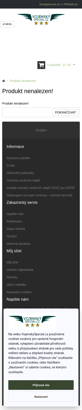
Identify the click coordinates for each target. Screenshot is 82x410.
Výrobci (12, 236)
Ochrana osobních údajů (23, 180)
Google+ (41, 130)
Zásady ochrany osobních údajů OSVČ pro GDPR (41, 188)
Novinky (12, 277)
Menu (7, 24)
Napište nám (15, 214)
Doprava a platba (18, 158)
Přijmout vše (41, 385)
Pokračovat (65, 112)
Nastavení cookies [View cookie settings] (19, 292)
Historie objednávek (20, 270)
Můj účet (12, 262)
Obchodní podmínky (20, 173)
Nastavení (41, 396)
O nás (11, 165)
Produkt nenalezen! (23, 81)
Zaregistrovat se (49, 4)
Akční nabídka (16, 284)
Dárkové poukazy (18, 243)
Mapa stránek (16, 229)
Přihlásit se (71, 4)
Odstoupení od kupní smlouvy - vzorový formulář (39, 195)
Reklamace (14, 221)
